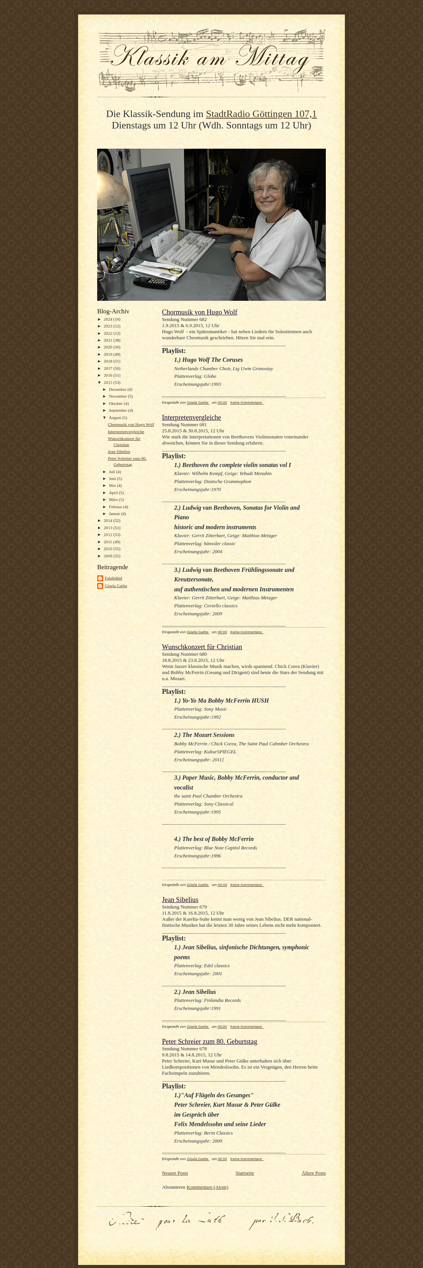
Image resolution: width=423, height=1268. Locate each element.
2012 (108, 534)
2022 (108, 333)
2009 (108, 556)
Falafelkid (113, 578)
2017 (108, 368)
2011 (108, 541)
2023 (108, 326)
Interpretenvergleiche (126, 431)
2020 (108, 347)
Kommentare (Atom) (207, 1187)
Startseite (245, 1173)
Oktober (116, 403)
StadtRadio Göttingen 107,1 (261, 113)
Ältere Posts (314, 1173)
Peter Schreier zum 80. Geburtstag (209, 1041)
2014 (108, 520)
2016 (108, 375)
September (118, 410)
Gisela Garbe (116, 585)
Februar (116, 506)
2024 (108, 319)
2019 (108, 354)
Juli (112, 471)
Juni (113, 478)
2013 (108, 527)
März (114, 499)
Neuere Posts (175, 1173)
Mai (113, 485)
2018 (108, 361)
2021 (108, 340)
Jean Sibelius (119, 451)
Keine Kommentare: (247, 402)
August (115, 417)
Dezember (118, 389)
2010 (108, 548)
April (114, 492)
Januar (115, 513)
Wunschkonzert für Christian (202, 647)
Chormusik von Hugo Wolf (131, 424)
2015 (108, 382)
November (118, 396)
